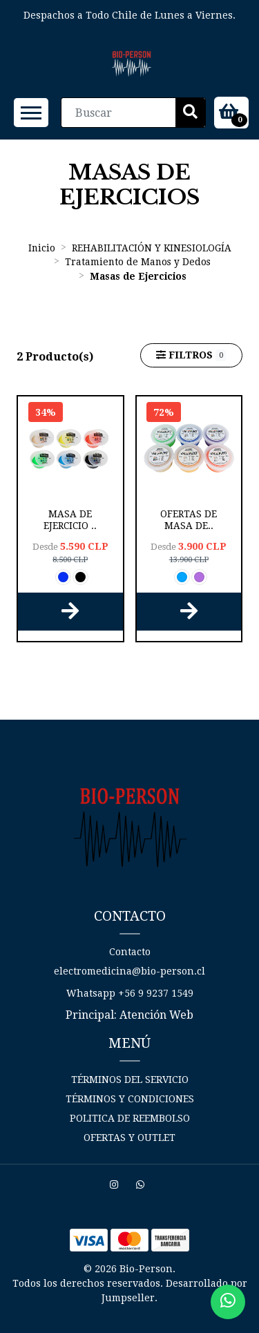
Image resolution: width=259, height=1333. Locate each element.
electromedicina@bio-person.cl (129, 971)
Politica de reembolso (130, 1118)
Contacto (130, 951)
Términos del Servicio (130, 1079)
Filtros (191, 355)
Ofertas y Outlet (129, 1137)
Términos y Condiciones (130, 1098)
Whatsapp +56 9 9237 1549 (129, 993)
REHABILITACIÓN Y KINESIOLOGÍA (151, 247)
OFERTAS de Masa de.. (188, 519)
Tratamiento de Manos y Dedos (138, 261)
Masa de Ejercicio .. (70, 519)
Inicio (41, 247)
